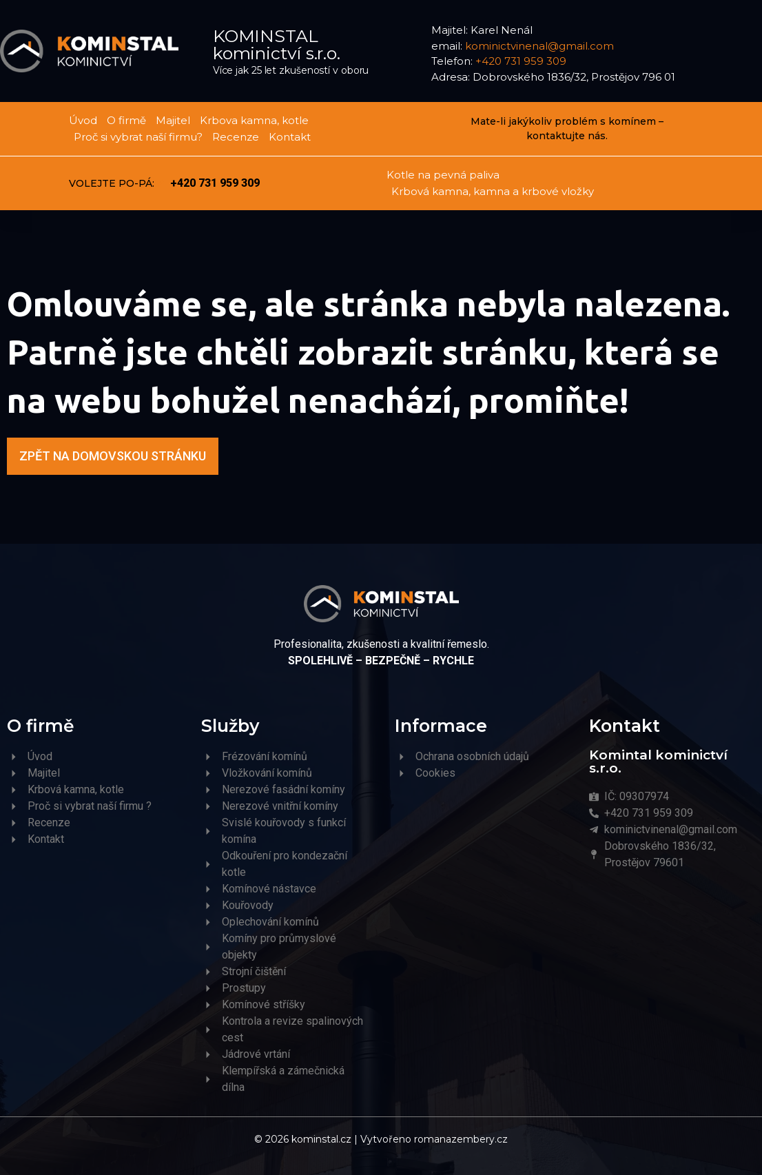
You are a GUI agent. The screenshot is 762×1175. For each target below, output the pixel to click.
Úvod (83, 120)
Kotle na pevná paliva (443, 174)
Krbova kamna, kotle (254, 120)
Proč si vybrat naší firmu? (138, 136)
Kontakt (290, 136)
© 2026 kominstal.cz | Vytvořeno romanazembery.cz (381, 1139)
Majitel (173, 120)
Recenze (235, 136)
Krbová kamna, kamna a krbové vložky (492, 191)
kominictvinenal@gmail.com (539, 45)
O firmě (126, 120)
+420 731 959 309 (520, 61)
